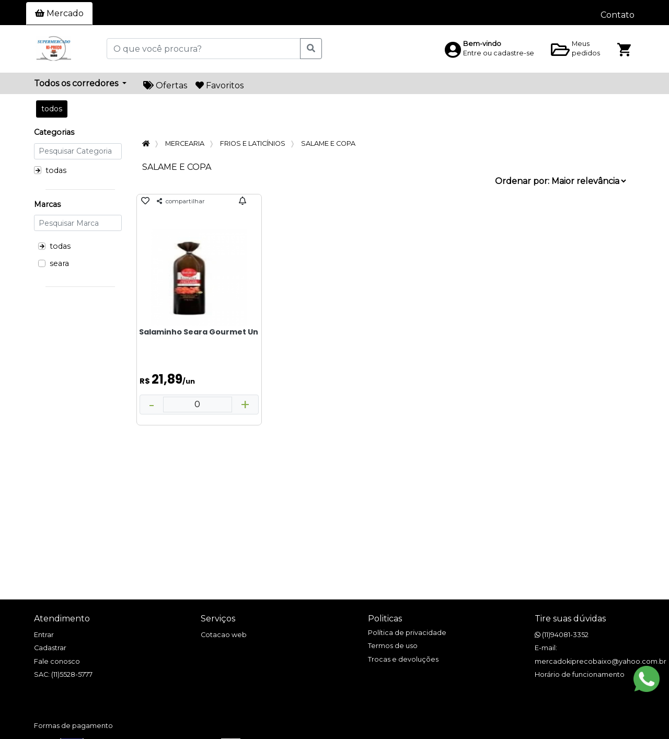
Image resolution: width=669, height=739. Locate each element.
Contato (618, 15)
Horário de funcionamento (580, 674)
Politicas (385, 618)
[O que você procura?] (204, 48)
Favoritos (219, 85)
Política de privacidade (407, 633)
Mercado (59, 13)
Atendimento (62, 618)
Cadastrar (50, 648)
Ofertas (165, 85)
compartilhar (181, 201)
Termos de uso (393, 646)
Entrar (44, 635)
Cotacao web (224, 635)
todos (51, 108)
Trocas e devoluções (403, 659)
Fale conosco (57, 661)
